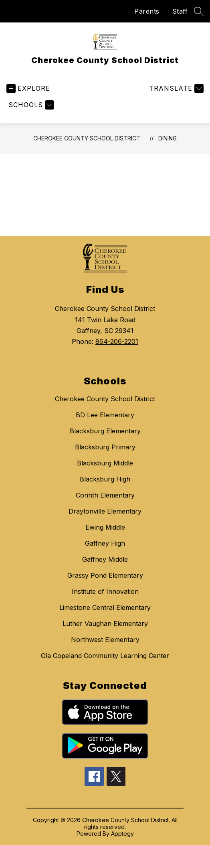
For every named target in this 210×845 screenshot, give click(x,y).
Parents (147, 11)
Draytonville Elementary (105, 511)
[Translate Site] (175, 88)
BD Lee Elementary (105, 415)
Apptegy (122, 833)
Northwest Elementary (105, 640)
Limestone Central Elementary (105, 607)
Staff (180, 11)
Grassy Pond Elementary (105, 575)
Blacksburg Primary (105, 447)
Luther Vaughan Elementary (105, 624)
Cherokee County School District (86, 138)
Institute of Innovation (105, 591)
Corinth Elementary (105, 495)
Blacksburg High (105, 479)
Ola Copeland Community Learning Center (105, 656)
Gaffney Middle (105, 559)
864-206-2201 (116, 341)
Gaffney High (105, 543)
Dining (167, 138)
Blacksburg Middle (105, 463)
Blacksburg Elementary (105, 431)
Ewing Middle (105, 527)
